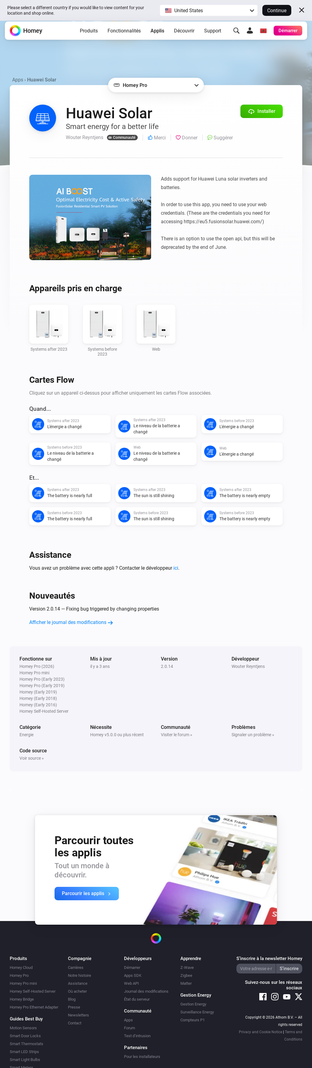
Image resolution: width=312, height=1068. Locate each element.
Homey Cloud (21, 967)
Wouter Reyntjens (248, 666)
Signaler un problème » (253, 734)
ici (175, 568)
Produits (89, 35)
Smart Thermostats (26, 1043)
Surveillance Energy (197, 1012)
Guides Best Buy (26, 1019)
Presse (74, 1007)
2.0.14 (167, 666)
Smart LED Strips (24, 1051)
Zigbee (186, 975)
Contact (74, 1023)
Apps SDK (132, 975)
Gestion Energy (193, 1004)
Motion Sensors (23, 1028)
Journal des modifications (146, 991)
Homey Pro (19, 975)
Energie (27, 734)
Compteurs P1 (192, 1020)
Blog (72, 999)
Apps (17, 80)
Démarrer (132, 967)
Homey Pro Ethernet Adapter (34, 1007)
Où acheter (77, 991)
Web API (131, 983)
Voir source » (32, 758)
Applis (157, 35)
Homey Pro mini (23, 983)
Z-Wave (187, 967)
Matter (186, 983)
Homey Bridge (22, 999)
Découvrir (184, 35)
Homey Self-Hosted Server (32, 991)
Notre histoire (79, 975)
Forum (129, 1028)
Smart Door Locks (25, 1036)
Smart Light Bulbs (25, 1059)
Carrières (75, 967)
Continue (276, 10)
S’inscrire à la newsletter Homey (269, 958)
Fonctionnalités (124, 35)
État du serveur (137, 999)
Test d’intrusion (137, 1036)
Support (212, 35)
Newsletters (78, 1015)
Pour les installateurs (142, 1056)
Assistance (77, 983)
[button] (208, 10)
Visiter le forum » (176, 734)
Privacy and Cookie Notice (260, 1032)
